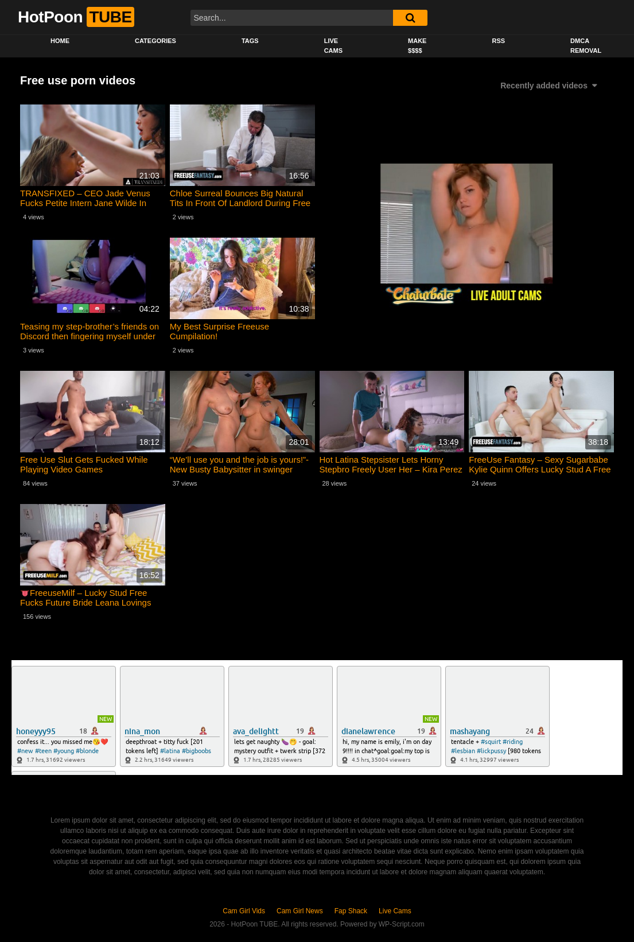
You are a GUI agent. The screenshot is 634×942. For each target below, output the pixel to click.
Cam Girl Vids (244, 911)
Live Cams (333, 45)
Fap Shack (350, 911)
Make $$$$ (417, 45)
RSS (498, 40)
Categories (155, 40)
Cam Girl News (300, 911)
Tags (250, 40)
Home (59, 40)
